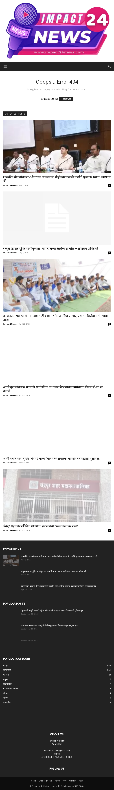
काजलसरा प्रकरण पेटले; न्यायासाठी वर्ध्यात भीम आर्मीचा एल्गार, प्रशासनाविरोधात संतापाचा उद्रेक (58, 586)
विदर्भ (64, 780)
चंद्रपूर (81, 780)
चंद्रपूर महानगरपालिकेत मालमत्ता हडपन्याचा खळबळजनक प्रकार (40, 526)
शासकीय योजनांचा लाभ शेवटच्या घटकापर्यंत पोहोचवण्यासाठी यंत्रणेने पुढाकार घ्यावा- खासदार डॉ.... (60, 556)
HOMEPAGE (66, 99)
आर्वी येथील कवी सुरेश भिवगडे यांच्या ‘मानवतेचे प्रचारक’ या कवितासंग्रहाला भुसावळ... (52, 458)
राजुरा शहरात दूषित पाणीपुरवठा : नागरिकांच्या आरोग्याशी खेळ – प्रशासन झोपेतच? (50, 248)
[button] (5, 66)
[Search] (109, 66)
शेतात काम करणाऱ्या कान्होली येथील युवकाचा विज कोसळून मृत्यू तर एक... (50, 625)
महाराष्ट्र (57, 780)
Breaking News (45, 780)
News (33, 780)
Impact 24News (10, 185)
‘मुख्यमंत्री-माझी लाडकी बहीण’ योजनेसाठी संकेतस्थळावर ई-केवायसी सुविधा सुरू (52, 610)
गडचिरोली (72, 780)
